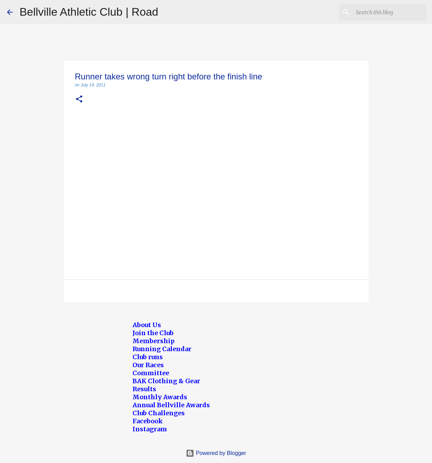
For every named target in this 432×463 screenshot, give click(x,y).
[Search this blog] (389, 12)
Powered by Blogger (216, 453)
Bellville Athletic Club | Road (89, 12)
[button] (79, 99)
